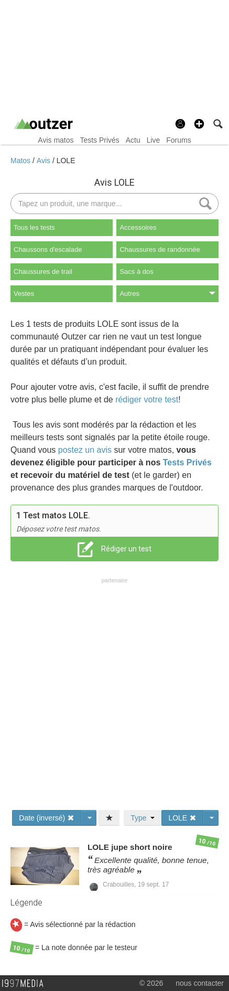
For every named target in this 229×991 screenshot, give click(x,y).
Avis (44, 160)
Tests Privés (99, 140)
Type (142, 818)
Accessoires (137, 227)
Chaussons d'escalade (48, 249)
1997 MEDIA (25, 983)
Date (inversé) (46, 818)
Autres (167, 293)
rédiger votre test (146, 399)
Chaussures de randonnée (159, 249)
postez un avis (85, 449)
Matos (21, 160)
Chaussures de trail (43, 271)
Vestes (24, 293)
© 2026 (151, 983)
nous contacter (200, 983)
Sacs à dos (136, 271)
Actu (133, 140)
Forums (178, 140)
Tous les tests (34, 227)
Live (153, 140)
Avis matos (55, 140)
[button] (199, 124)
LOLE (66, 160)
